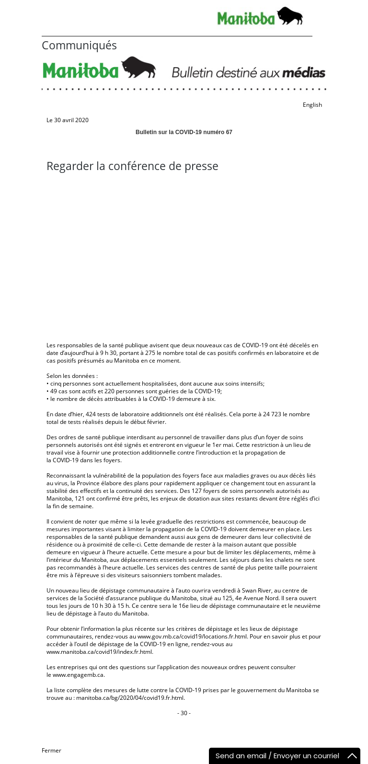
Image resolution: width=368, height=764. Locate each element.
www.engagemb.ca (78, 675)
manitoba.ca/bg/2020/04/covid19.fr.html (130, 698)
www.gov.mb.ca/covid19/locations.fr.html (192, 636)
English (312, 105)
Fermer (51, 750)
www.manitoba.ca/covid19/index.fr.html (99, 652)
